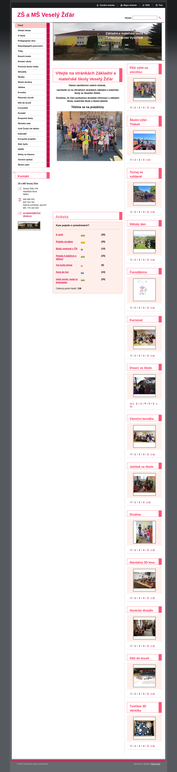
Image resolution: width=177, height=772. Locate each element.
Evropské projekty (27, 139)
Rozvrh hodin (24, 56)
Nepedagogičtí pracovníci (30, 46)
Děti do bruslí (24, 103)
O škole (21, 35)
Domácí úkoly (24, 61)
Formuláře (23, 108)
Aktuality (22, 72)
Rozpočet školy (25, 118)
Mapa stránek (130, 5)
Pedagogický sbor (27, 41)
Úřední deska (24, 30)
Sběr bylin (23, 144)
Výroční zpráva (25, 159)
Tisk (161, 5)
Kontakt (22, 113)
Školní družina (25, 82)
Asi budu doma (64, 265)
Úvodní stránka (107, 5)
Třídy (20, 51)
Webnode (155, 764)
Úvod (20, 25)
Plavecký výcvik (25, 97)
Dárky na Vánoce (26, 154)
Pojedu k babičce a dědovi (66, 257)
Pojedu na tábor (64, 241)
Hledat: (128, 18)
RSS (148, 5)
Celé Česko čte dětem (28, 128)
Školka (21, 77)
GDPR (21, 149)
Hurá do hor (62, 272)
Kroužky (22, 92)
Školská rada (24, 123)
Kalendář (22, 134)
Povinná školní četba (28, 66)
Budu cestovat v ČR (66, 248)
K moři (59, 234)
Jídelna (21, 87)
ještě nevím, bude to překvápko (67, 281)
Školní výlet (23, 165)
